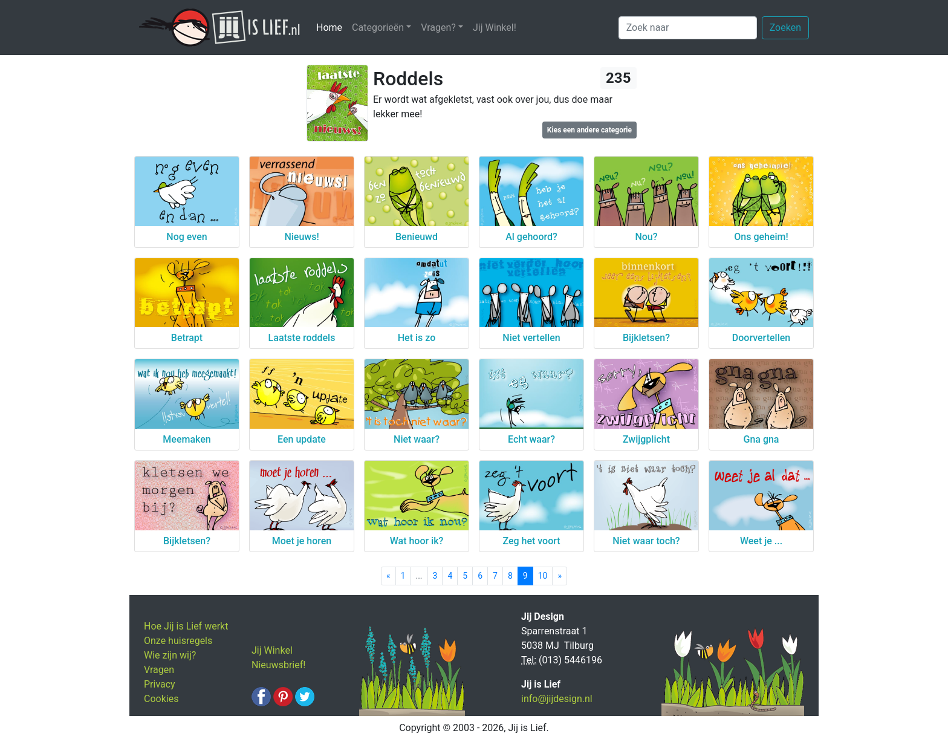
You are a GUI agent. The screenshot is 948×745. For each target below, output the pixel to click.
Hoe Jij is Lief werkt (186, 626)
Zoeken (785, 27)
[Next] (559, 576)
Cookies (161, 698)
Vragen (159, 669)
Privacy (159, 684)
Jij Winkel (272, 650)
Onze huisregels (178, 640)
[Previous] (388, 576)
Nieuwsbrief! (278, 665)
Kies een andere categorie (589, 130)
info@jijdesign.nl (556, 698)
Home (331, 27)
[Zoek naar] (687, 27)
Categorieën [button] (378, 27)
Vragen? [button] (438, 27)
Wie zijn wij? (170, 655)
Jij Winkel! (494, 27)
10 (543, 576)
